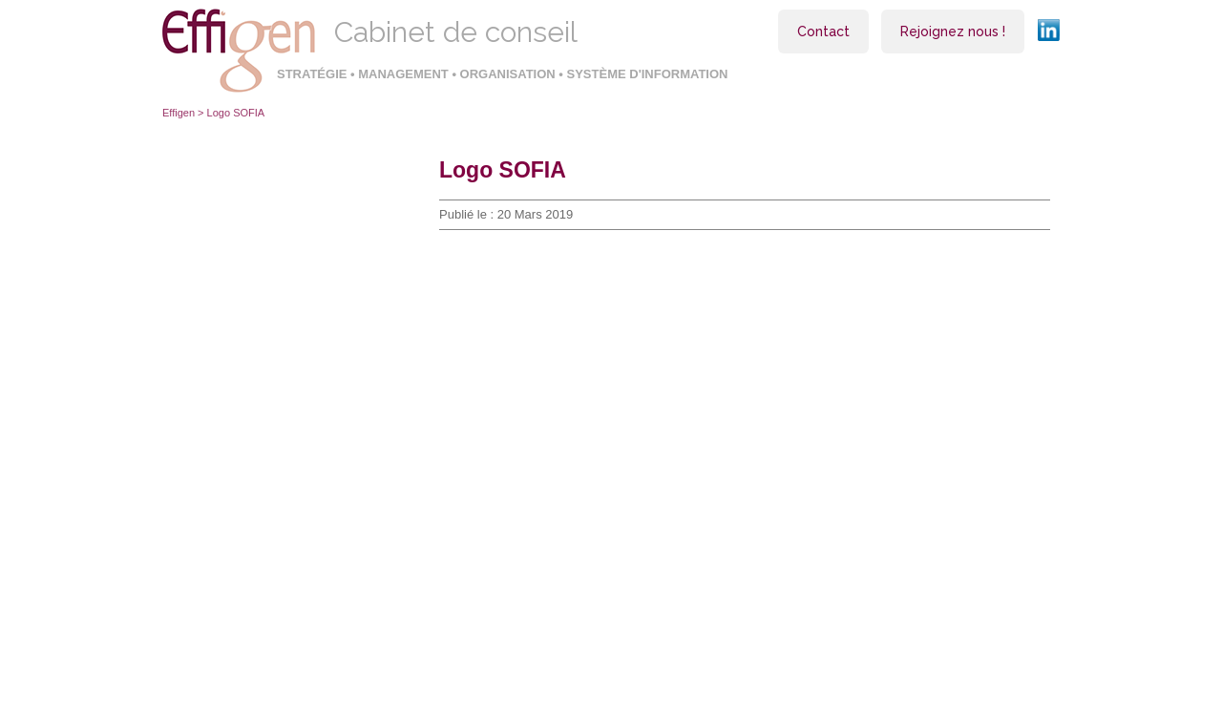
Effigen (178, 112)
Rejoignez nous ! (952, 31)
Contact (823, 31)
